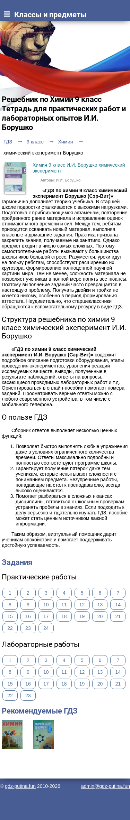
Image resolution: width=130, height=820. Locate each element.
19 (82, 616)
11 (64, 604)
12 (82, 604)
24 (46, 628)
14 (118, 604)
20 (100, 616)
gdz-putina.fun (20, 786)
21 (118, 616)
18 (64, 616)
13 (100, 604)
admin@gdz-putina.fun (105, 786)
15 (10, 616)
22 (10, 628)
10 (46, 604)
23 (28, 628)
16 (28, 616)
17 (46, 616)
